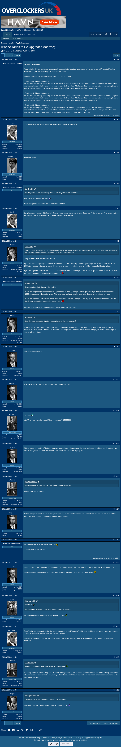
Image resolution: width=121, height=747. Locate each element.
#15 (117, 540)
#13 (117, 476)
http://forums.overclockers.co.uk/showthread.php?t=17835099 (47, 420)
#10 (117, 379)
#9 (118, 347)
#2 (118, 120)
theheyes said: (30, 696)
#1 (118, 59)
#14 (117, 509)
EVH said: (29, 317)
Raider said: (29, 283)
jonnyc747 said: (31, 482)
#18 (117, 626)
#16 (117, 562)
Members (31, 34)
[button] (24, 34)
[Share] (114, 59)
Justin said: (29, 663)
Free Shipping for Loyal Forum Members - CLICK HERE (22, 30)
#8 (118, 312)
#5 (118, 208)
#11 (117, 410)
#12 (117, 443)
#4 (118, 183)
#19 (117, 657)
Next (17, 55)
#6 (118, 241)
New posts (6, 38)
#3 (118, 152)
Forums (7, 34)
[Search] (113, 34)
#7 (118, 278)
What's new (18, 34)
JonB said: (29, 189)
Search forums (17, 38)
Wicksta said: (30, 601)
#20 (117, 690)
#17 (117, 595)
